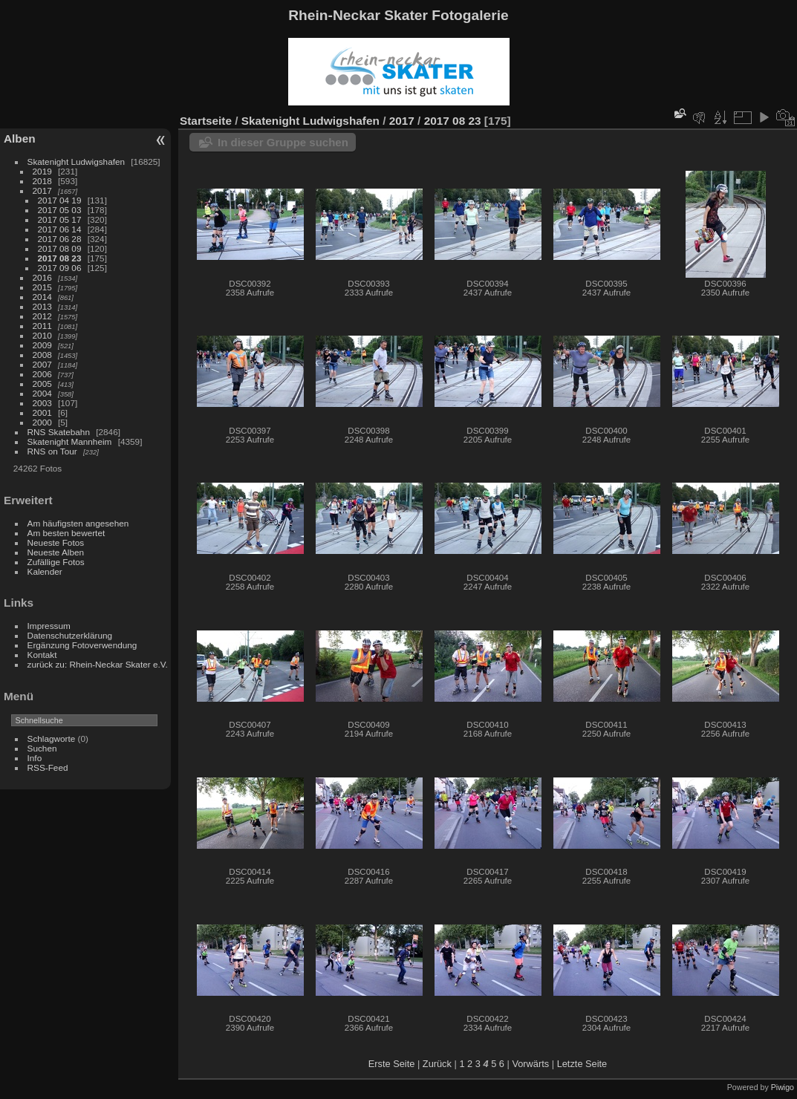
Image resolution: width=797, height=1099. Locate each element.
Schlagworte (51, 738)
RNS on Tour (52, 451)
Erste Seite (391, 1063)
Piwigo (782, 1087)
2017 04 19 (60, 200)
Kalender (44, 571)
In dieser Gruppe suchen (283, 142)
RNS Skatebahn (58, 432)
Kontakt (42, 654)
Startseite (206, 120)
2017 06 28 (60, 239)
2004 (42, 393)
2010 (42, 335)
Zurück (437, 1063)
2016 (42, 277)
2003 (42, 403)
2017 (42, 190)
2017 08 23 (60, 258)
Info (34, 758)
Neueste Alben (56, 552)
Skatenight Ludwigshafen (76, 161)
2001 (42, 412)
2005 (42, 383)
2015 (42, 287)
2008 (42, 354)
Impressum (49, 625)
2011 (42, 325)
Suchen (42, 748)
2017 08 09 (60, 248)
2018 (42, 181)
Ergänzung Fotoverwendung (82, 645)
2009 (42, 345)
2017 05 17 (60, 219)
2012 (42, 316)
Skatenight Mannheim (69, 441)
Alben (20, 138)
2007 (42, 364)
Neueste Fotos (56, 542)
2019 (42, 171)
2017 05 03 (60, 210)
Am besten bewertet (66, 533)
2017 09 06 (60, 268)
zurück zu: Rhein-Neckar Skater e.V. (97, 664)
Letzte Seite (582, 1063)
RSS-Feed (47, 767)
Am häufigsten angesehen (78, 523)
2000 (42, 422)
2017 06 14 (60, 229)
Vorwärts (530, 1063)
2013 (42, 306)
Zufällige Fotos (56, 562)
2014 (42, 296)
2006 (42, 374)
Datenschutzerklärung (69, 635)
